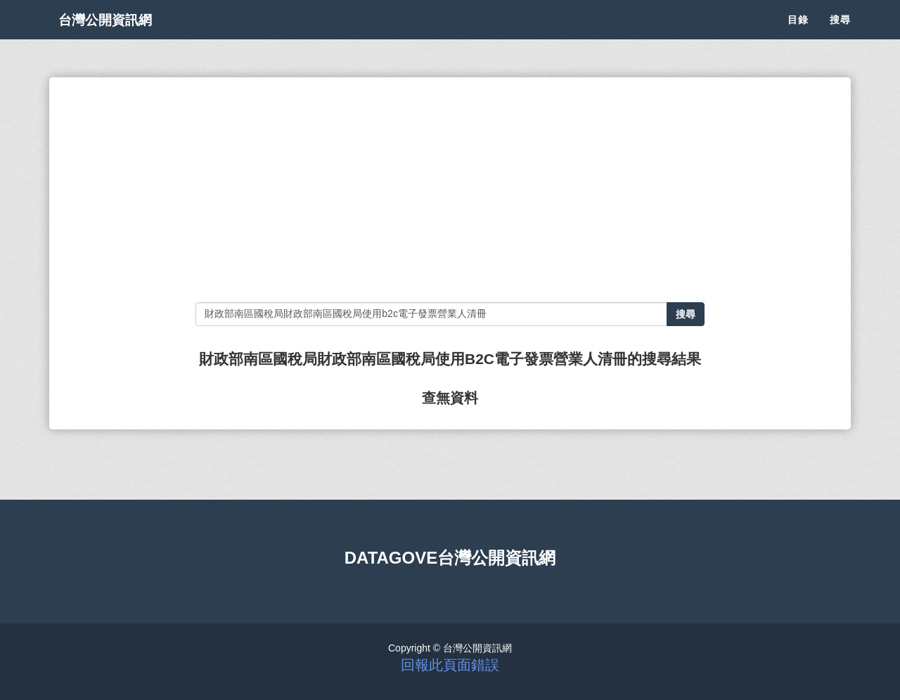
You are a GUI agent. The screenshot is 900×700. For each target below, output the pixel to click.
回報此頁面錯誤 (450, 665)
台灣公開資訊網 (118, 35)
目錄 (798, 35)
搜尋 (840, 35)
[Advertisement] (449, 189)
